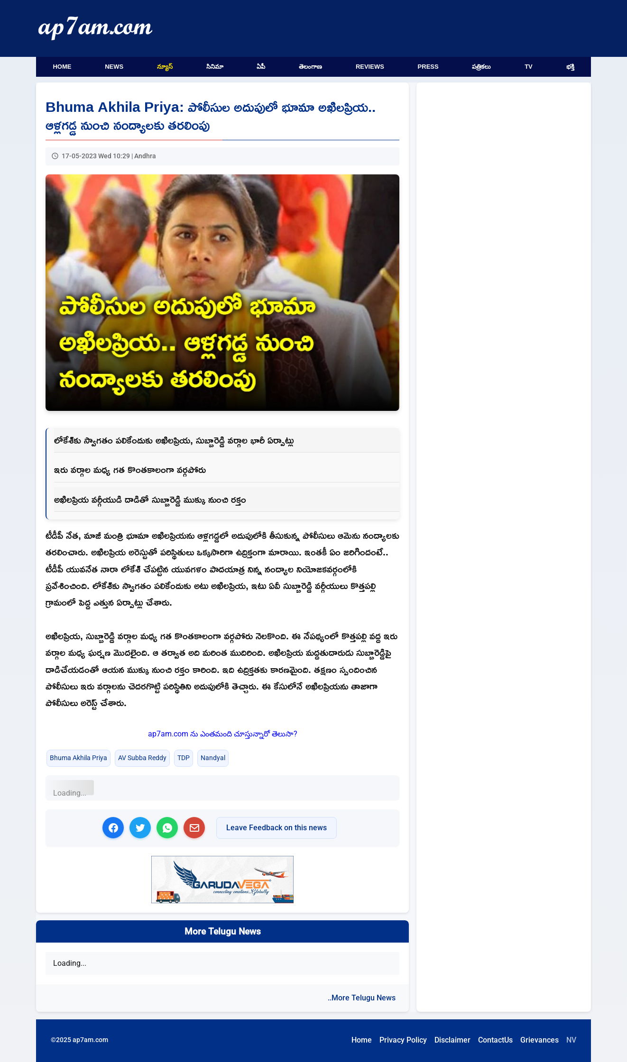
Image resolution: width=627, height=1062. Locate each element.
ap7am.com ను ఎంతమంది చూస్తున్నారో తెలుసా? (222, 733)
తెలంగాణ (310, 66)
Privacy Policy (403, 1039)
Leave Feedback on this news (276, 827)
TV (529, 66)
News (114, 66)
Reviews (370, 66)
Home (62, 66)
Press (428, 66)
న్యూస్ (165, 66)
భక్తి (570, 66)
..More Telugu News (362, 997)
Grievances (539, 1039)
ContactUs (495, 1039)
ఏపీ (261, 66)
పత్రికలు (481, 66)
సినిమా (214, 66)
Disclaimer (452, 1039)
